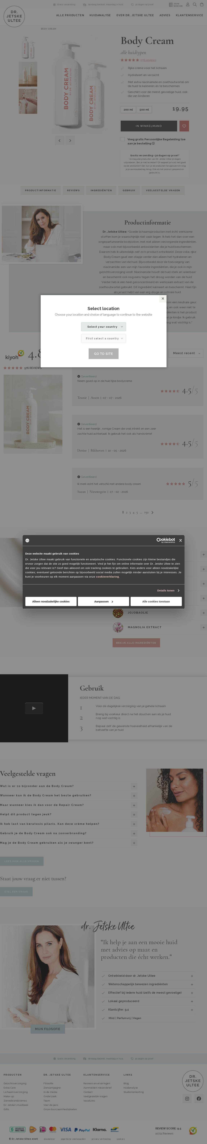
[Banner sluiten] (180, 540)
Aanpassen (103, 601)
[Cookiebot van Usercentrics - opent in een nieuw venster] (159, 540)
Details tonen (165, 590)
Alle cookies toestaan (156, 601)
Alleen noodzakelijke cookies (51, 601)
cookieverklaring (107, 576)
